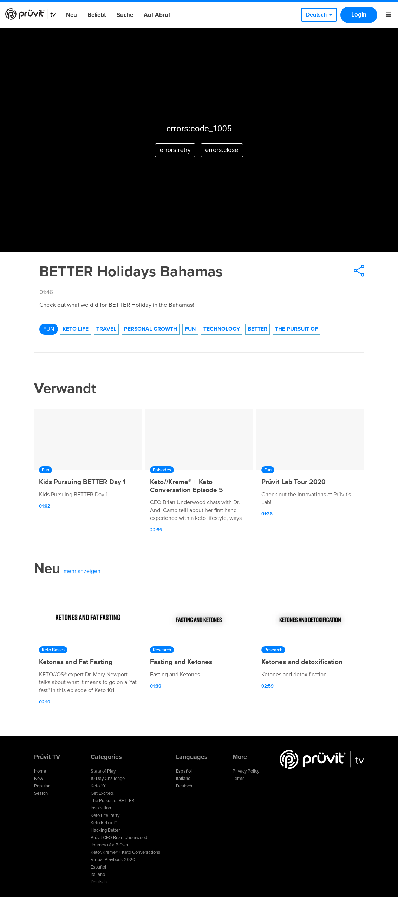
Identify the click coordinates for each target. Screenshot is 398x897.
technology (221, 329)
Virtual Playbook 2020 (113, 860)
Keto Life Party (105, 815)
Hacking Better (105, 830)
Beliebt (96, 15)
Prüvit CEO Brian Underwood (119, 837)
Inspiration (101, 808)
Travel (106, 329)
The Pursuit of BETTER (112, 801)
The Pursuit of (296, 329)
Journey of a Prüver (109, 845)
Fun (48, 329)
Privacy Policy (246, 771)
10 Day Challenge (108, 778)
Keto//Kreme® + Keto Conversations (125, 852)
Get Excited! (102, 793)
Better (257, 329)
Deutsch (99, 882)
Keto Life (76, 329)
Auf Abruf (157, 15)
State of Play (103, 771)
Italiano (98, 874)
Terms (238, 778)
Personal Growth (150, 329)
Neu (71, 15)
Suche (125, 15)
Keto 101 (98, 786)
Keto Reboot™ (104, 823)
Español (98, 867)
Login (358, 14)
